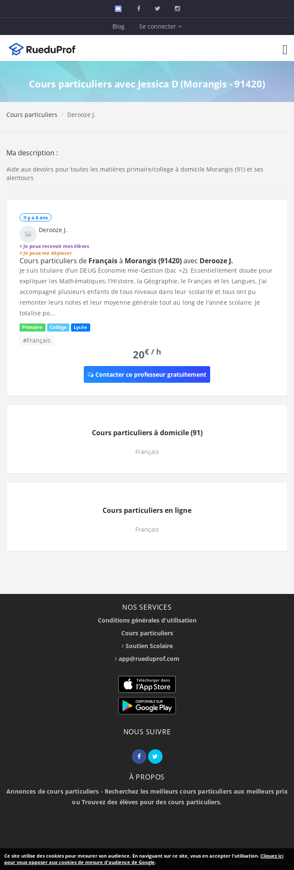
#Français (37, 340)
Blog (118, 26)
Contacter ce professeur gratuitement (147, 374)
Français (147, 452)
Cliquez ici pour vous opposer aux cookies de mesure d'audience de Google (143, 859)
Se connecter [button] (160, 26)
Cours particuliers (31, 115)
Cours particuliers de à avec (126, 260)
